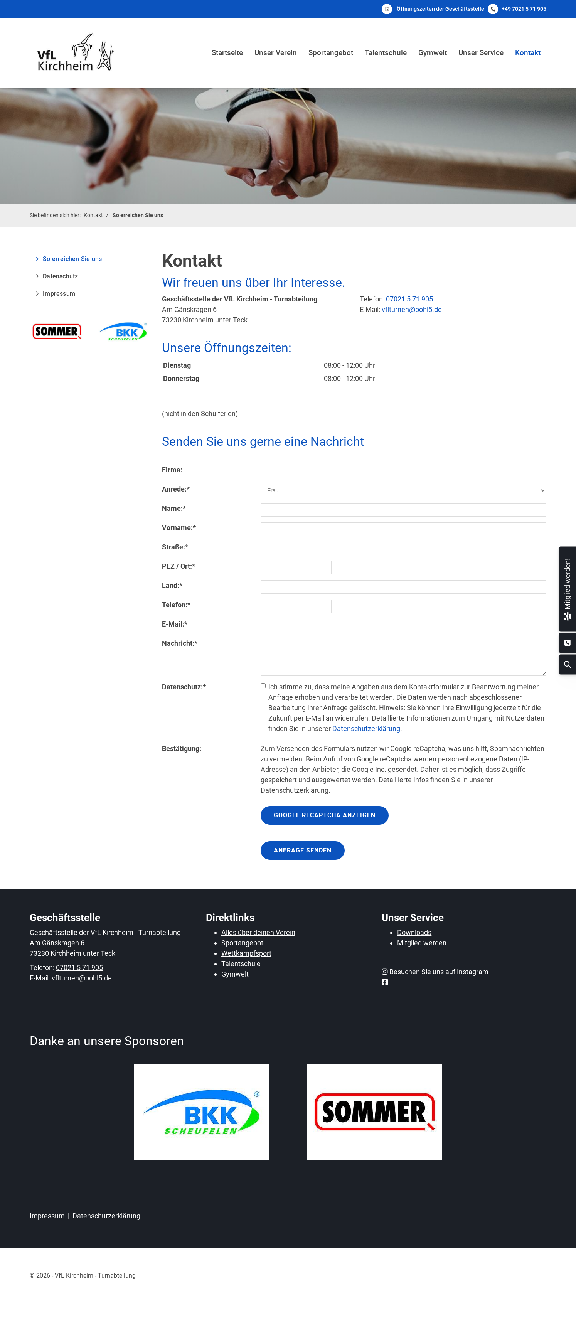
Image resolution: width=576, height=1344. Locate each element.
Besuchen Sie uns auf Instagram (438, 972)
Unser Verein (275, 52)
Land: (172, 585)
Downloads (414, 932)
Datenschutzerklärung (366, 728)
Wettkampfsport (246, 953)
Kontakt (528, 52)
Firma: (172, 470)
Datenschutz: (184, 687)
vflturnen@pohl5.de (412, 309)
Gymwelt (432, 52)
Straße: (175, 547)
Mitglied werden (421, 943)
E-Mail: (174, 624)
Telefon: (176, 605)
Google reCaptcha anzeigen (325, 815)
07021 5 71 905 (409, 299)
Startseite (227, 52)
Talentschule (386, 52)
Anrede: (176, 489)
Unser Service (481, 52)
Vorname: (179, 528)
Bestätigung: (181, 748)
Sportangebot (330, 52)
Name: (174, 508)
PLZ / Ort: (178, 566)
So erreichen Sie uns (138, 215)
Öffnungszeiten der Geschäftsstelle (440, 9)
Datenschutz (60, 276)
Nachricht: (179, 643)
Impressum (59, 293)
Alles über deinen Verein (258, 932)
